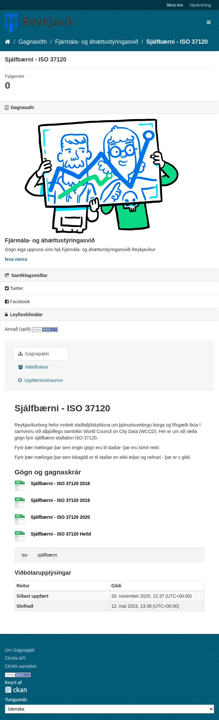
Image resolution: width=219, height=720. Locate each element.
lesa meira (16, 259)
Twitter (14, 288)
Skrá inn (175, 5)
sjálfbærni (47, 555)
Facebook (17, 301)
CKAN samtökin (21, 666)
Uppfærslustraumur (40, 380)
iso (24, 555)
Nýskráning (200, 5)
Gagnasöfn (32, 42)
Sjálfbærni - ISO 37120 (177, 42)
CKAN (16, 689)
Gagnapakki (33, 353)
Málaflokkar (33, 367)
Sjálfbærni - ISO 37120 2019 (60, 500)
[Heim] (7, 42)
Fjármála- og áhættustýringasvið (96, 42)
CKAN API (15, 658)
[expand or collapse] (208, 22)
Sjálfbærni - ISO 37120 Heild (61, 534)
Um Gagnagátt (19, 650)
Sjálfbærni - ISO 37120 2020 (60, 517)
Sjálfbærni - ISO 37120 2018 (60, 483)
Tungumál (15, 699)
